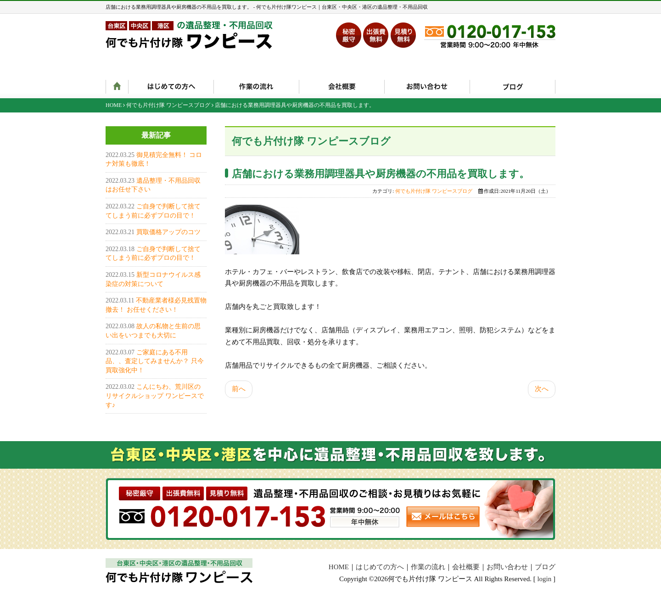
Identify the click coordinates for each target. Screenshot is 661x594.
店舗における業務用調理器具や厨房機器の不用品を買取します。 (380, 173)
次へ (542, 388)
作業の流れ (428, 567)
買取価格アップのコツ (168, 232)
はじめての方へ (380, 567)
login (544, 579)
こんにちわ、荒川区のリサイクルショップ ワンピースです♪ (155, 395)
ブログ (545, 567)
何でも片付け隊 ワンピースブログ (168, 105)
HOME (114, 105)
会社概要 (466, 567)
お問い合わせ (507, 567)
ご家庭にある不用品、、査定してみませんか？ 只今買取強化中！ (155, 361)
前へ (239, 388)
